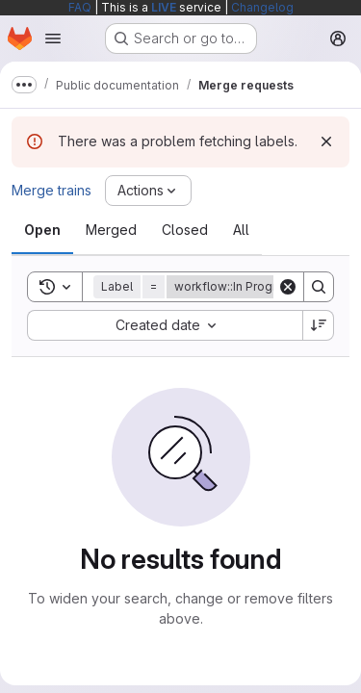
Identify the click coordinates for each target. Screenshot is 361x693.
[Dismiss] (326, 141)
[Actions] (148, 190)
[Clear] (287, 286)
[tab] (42, 230)
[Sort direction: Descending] (318, 325)
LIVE (163, 7)
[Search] (318, 286)
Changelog (262, 7)
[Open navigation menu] (53, 38)
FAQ (79, 7)
